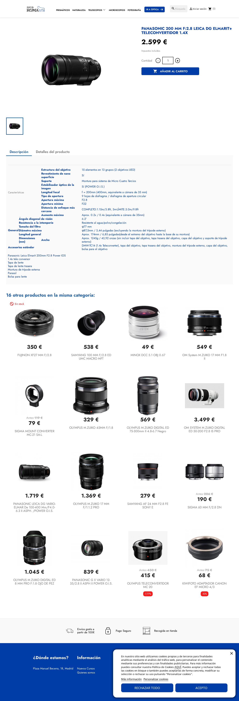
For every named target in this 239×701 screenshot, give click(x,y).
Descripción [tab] (19, 151)
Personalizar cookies (156, 679)
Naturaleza (79, 10)
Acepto (201, 688)
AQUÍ (177, 667)
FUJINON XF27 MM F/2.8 (34, 355)
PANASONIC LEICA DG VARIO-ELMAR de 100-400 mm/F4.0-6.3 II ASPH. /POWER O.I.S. (34, 507)
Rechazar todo (147, 688)
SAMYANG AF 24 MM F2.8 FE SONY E (147, 506)
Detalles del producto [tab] (53, 151)
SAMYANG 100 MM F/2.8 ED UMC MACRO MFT (91, 357)
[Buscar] (178, 8)
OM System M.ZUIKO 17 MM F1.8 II (204, 357)
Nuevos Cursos (86, 668)
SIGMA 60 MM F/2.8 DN (205, 507)
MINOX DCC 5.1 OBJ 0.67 (148, 355)
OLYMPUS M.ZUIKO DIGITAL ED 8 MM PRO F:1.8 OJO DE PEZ (34, 582)
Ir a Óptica (152, 9)
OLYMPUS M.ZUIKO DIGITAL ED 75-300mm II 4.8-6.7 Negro (148, 429)
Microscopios (117, 10)
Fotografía (134, 10)
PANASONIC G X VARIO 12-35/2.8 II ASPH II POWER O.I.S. (91, 582)
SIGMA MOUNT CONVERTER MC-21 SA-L (34, 433)
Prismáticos (63, 10)
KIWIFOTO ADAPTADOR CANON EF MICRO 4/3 (204, 585)
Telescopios (95, 10)
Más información (131, 679)
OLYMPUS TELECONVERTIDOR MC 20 (148, 585)
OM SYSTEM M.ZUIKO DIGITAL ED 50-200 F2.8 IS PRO (204, 429)
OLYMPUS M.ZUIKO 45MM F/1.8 (91, 427)
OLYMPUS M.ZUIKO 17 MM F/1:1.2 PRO (91, 506)
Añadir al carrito (170, 71)
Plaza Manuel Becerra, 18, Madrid (53, 668)
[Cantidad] (167, 60)
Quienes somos (86, 672)
